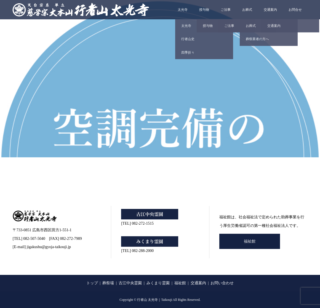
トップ (92, 283)
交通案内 (270, 10)
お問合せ (295, 10)
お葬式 (247, 10)
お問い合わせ (222, 283)
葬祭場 (108, 283)
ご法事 (226, 10)
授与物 (204, 10)
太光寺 (183, 10)
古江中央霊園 (130, 283)
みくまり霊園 (158, 283)
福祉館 (249, 241)
